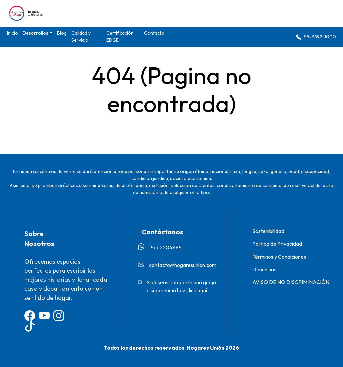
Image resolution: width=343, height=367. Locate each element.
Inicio (12, 33)
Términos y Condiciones (279, 256)
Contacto (154, 33)
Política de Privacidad (277, 243)
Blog (62, 33)
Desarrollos (35, 33)
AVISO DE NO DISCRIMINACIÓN (290, 282)
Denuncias (264, 269)
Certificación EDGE (120, 36)
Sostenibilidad (268, 231)
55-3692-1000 (316, 37)
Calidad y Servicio (81, 36)
